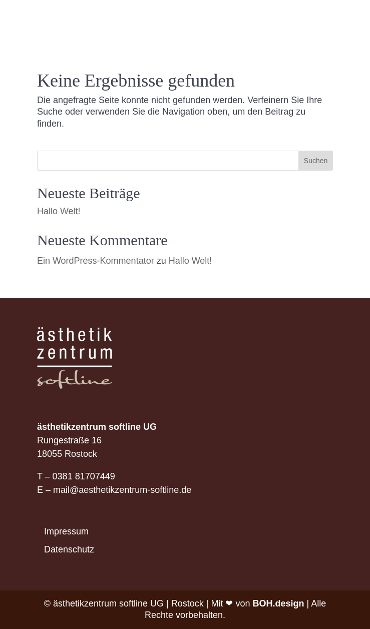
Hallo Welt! (59, 211)
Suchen (315, 161)
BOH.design (278, 603)
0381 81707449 (84, 476)
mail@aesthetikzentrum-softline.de (122, 490)
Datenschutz (69, 549)
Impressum (66, 531)
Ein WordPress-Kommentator (95, 261)
